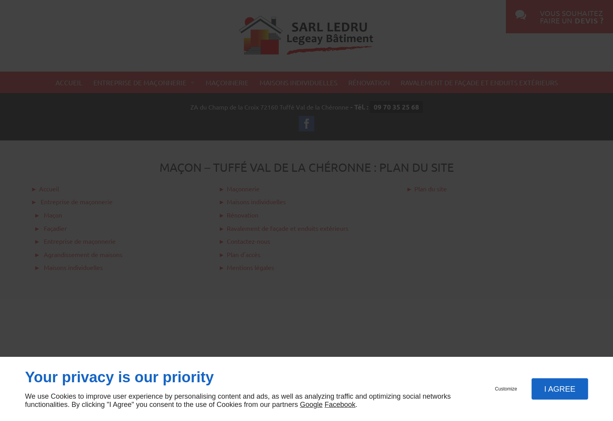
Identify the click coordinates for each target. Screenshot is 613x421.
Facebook (339, 404)
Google (311, 404)
